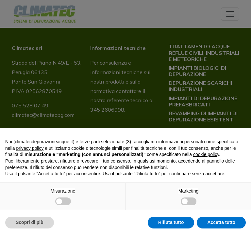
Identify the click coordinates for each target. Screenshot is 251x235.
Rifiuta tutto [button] (171, 222)
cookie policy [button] (206, 154)
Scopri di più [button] (29, 222)
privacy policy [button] (29, 148)
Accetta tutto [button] (221, 222)
